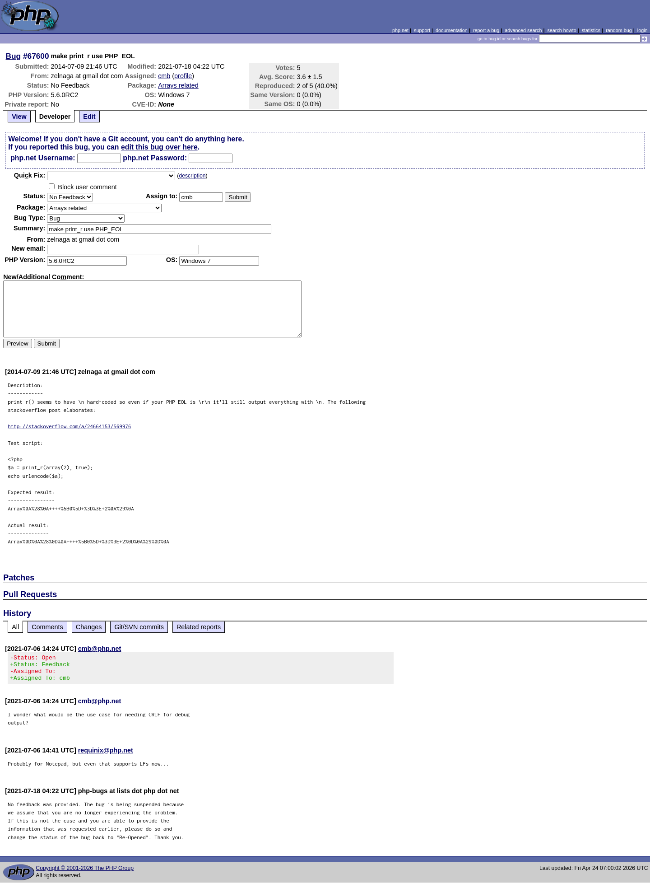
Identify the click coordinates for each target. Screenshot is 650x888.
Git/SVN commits (139, 627)
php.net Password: (155, 158)
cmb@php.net (99, 648)
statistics (591, 30)
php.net (400, 30)
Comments (47, 627)
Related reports (198, 627)
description (192, 176)
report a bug (486, 30)
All (15, 627)
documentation (452, 30)
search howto (561, 30)
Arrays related (178, 85)
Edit (89, 116)
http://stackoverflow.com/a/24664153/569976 (69, 426)
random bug (619, 30)
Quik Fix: (30, 175)
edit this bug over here (159, 147)
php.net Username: (42, 158)
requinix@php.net (105, 755)
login (642, 30)
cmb (164, 75)
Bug (13, 56)
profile (183, 75)
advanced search (523, 30)
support (422, 30)
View (19, 116)
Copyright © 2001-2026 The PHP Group (85, 873)
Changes (89, 627)
